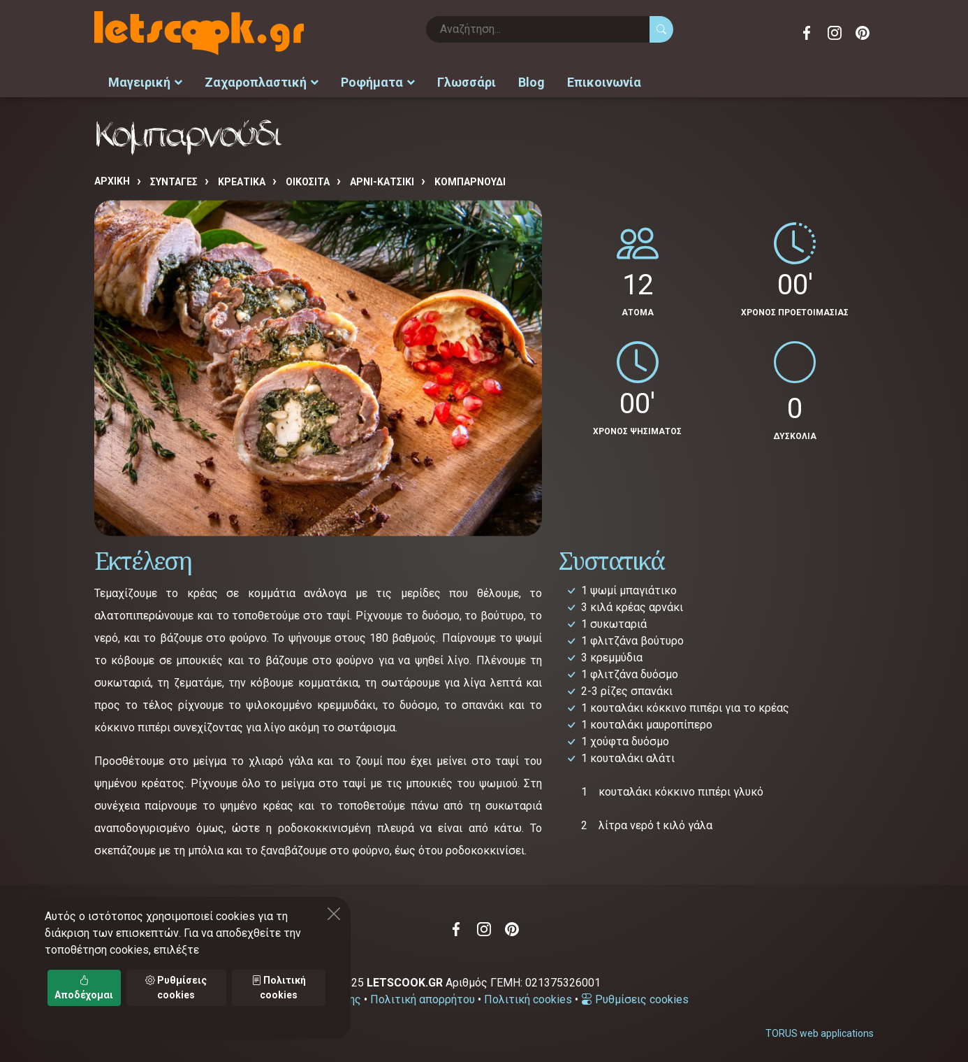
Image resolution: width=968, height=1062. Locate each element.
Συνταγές (174, 179)
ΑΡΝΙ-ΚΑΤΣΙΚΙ (382, 179)
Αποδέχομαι (83, 987)
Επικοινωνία (604, 80)
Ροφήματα (378, 80)
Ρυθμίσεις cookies (635, 997)
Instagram (834, 33)
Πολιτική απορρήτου (422, 997)
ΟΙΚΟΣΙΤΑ (308, 179)
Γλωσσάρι (466, 80)
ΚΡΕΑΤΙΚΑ (241, 179)
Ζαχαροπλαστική (261, 80)
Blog (531, 80)
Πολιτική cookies (528, 997)
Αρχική (112, 179)
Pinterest (862, 33)
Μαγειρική (145, 80)
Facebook (806, 33)
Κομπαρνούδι (470, 179)
